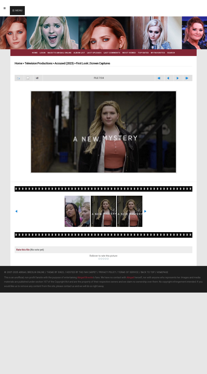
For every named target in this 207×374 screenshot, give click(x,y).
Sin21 (61, 272)
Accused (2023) (64, 63)
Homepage (162, 272)
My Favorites (158, 53)
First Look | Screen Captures (93, 63)
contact (68, 286)
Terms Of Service (128, 272)
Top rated (143, 53)
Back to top (148, 272)
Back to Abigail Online (60, 53)
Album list (79, 53)
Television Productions (38, 63)
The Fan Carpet (88, 272)
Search (171, 53)
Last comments (112, 53)
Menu (18, 10)
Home (35, 53)
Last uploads (94, 53)
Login (43, 53)
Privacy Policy (107, 272)
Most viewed (129, 53)
